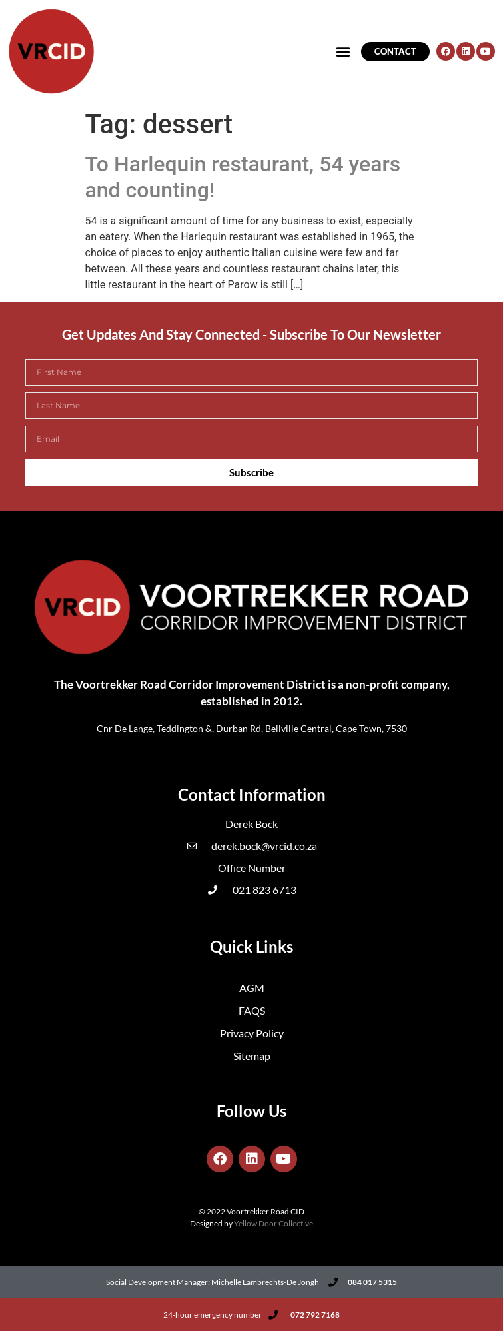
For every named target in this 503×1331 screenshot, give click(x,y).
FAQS (252, 1010)
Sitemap (251, 1055)
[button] (343, 52)
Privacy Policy (252, 1033)
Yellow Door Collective (273, 1223)
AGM (251, 987)
